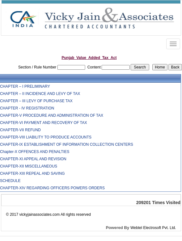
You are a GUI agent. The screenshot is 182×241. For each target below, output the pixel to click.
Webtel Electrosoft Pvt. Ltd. (153, 228)
